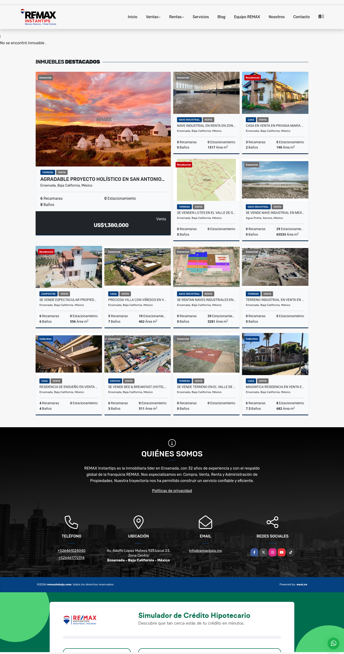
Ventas (152, 17)
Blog (221, 17)
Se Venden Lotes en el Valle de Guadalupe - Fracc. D (206, 213)
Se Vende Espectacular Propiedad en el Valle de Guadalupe (68, 300)
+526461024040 (71, 551)
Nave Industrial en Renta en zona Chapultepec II (206, 125)
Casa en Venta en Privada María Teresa (275, 125)
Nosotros (277, 17)
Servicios (201, 17)
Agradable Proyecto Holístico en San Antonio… (102, 179)
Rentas (175, 17)
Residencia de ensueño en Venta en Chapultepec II (68, 387)
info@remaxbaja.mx (205, 551)
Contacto (301, 17)
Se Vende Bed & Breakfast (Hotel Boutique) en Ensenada (137, 387)
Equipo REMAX (247, 17)
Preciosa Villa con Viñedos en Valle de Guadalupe (137, 300)
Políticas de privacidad (172, 490)
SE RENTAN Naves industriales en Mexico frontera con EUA (206, 300)
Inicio (132, 17)
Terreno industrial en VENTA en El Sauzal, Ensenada (275, 300)
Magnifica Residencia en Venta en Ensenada (275, 387)
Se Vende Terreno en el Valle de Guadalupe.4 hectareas (206, 387)
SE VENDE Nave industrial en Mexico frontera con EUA (275, 213)
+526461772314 (72, 558)
